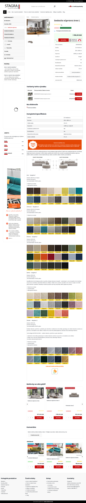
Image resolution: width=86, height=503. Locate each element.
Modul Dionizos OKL (16, 100)
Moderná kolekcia (9, 31)
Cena (5, 145)
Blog (64, 12)
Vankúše (7, 54)
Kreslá (7, 44)
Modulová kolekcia (9, 37)
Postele (6, 51)
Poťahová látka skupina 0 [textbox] (73, 76)
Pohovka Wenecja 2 (33, 458)
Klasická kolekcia (9, 34)
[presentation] (28, 27)
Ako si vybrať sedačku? (17, 12)
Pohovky (8, 41)
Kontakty (50, 485)
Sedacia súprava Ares (33, 401)
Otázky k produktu (30, 490)
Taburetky (8, 48)
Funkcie (6, 149)
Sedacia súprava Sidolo (72, 457)
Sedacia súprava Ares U (53, 400)
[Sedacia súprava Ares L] (38, 27)
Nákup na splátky (57, 12)
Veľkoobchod (8, 58)
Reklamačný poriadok (53, 488)
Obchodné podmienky (52, 481)
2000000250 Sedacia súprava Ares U (42, 94)
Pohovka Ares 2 (70, 405)
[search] (54, 6)
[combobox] (76, 72)
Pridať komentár (35, 435)
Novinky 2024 (4, 483)
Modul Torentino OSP (17, 114)
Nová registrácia (79, 1)
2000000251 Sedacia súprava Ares (42, 98)
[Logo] (12, 6)
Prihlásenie (70, 1)
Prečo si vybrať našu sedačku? (31, 12)
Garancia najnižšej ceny (46, 12)
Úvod (28, 17)
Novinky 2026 (7, 24)
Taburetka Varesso (16, 90)
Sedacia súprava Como (53, 459)
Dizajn (5, 141)
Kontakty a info (51, 483)
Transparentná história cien (62, 31)
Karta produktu (31, 107)
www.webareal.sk (48, 501)
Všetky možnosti (8, 153)
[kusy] (31, 417)
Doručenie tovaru (52, 487)
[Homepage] (5, 12)
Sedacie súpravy (10, 27)
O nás (9, 12)
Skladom (7, 20)
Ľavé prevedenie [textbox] (76, 72)
